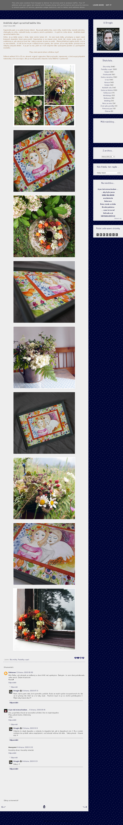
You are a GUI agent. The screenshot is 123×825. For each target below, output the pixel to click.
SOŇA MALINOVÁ (108, 195)
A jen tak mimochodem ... (108, 189)
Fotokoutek (107, 74)
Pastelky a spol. (24, 660)
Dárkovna (107, 98)
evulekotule (108, 198)
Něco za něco (107, 103)
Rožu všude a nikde (108, 204)
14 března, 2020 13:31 (30, 761)
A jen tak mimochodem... (19, 710)
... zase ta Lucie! (108, 210)
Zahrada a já (108, 213)
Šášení (107, 72)
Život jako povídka (107, 106)
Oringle (16, 691)
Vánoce (107, 82)
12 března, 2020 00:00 (24, 672)
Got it (109, 5)
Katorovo (108, 201)
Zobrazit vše (118, 218)
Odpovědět (12, 683)
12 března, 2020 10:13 (30, 728)
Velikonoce (107, 93)
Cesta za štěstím (107, 90)
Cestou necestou (107, 77)
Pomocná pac (107, 108)
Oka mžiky (13, 660)
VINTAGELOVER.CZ (108, 216)
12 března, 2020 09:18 (37, 710)
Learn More (98, 5)
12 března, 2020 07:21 (30, 691)
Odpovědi (14, 687)
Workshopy (107, 95)
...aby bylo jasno (108, 192)
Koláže (107, 85)
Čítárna (107, 111)
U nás (107, 80)
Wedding (107, 101)
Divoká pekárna (108, 207)
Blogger (76, 821)
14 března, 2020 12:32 (25, 747)
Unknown (12, 672)
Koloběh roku (107, 88)
